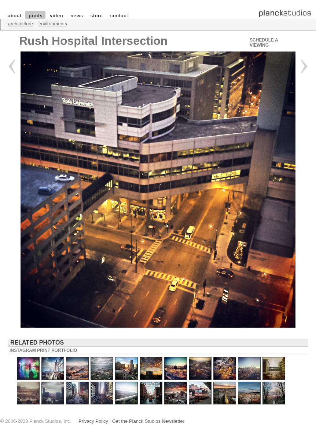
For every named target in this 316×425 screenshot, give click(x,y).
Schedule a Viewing (264, 42)
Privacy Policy (93, 421)
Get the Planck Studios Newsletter (148, 421)
